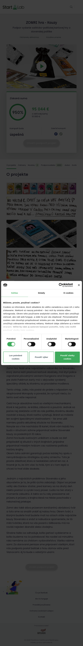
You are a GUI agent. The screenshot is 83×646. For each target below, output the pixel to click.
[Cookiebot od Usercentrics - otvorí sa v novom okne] (61, 285)
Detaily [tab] (41, 293)
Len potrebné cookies (15, 357)
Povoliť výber (41, 357)
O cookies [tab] (68, 293)
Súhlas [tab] (14, 293)
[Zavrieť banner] (79, 285)
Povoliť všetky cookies (67, 357)
